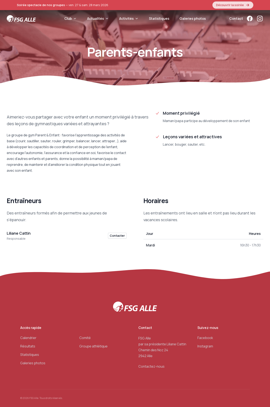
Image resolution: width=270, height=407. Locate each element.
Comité (85, 337)
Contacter (117, 236)
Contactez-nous (151, 366)
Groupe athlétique (93, 346)
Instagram (205, 346)
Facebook (205, 337)
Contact (236, 18)
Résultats (27, 346)
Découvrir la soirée (233, 5)
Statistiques (159, 18)
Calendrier (28, 337)
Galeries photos (193, 18)
